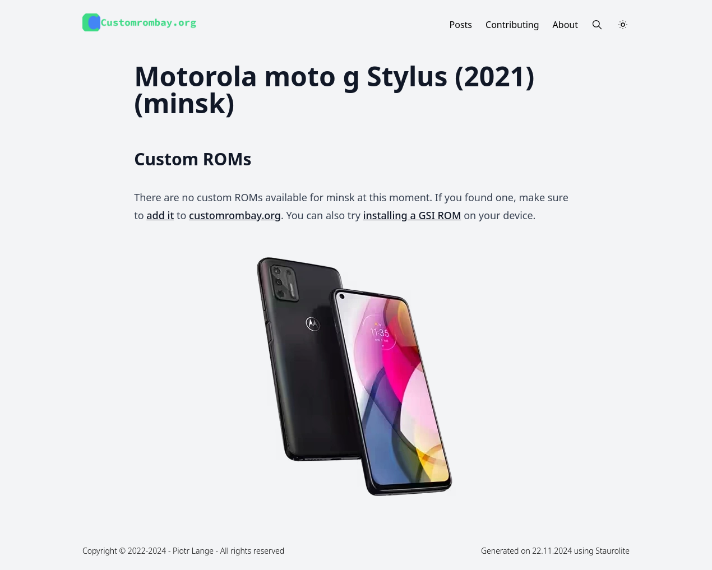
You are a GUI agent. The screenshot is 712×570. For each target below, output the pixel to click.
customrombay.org (235, 215)
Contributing (512, 24)
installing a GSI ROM (412, 215)
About (565, 24)
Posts (461, 24)
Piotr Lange (193, 550)
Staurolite (612, 550)
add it (160, 215)
